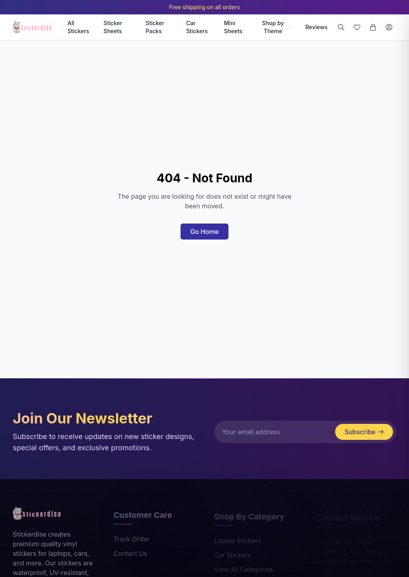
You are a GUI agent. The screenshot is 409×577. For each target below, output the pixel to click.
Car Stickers (197, 27)
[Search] (341, 27)
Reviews (316, 27)
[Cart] (373, 27)
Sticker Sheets (112, 27)
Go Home (204, 232)
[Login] (389, 27)
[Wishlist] (357, 27)
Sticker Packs (155, 27)
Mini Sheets (233, 27)
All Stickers (78, 27)
